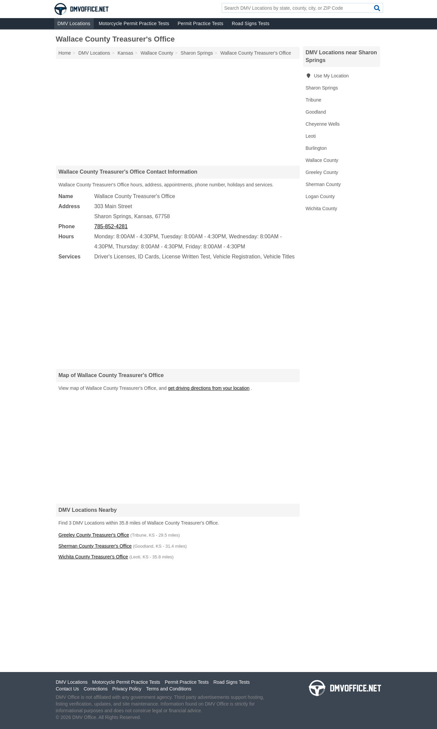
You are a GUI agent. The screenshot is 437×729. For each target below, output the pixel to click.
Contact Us (67, 688)
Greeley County (322, 172)
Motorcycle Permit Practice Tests (134, 23)
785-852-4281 (111, 226)
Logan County (320, 196)
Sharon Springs (322, 87)
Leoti (311, 136)
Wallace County (322, 160)
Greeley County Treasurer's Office (94, 535)
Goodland (316, 112)
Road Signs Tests (251, 23)
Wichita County (321, 208)
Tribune (313, 100)
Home (65, 53)
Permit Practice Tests (200, 23)
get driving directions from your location (208, 388)
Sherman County (323, 184)
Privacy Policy (126, 688)
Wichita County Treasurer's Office (93, 556)
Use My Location (327, 75)
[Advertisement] (178, 112)
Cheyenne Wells (323, 124)
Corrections (96, 688)
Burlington (316, 148)
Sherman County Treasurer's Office (95, 546)
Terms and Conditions (168, 688)
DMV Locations (74, 23)
